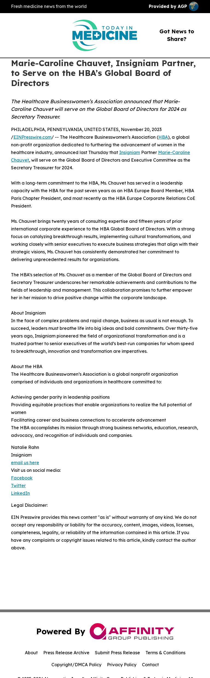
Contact (150, 664)
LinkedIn (20, 493)
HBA (163, 137)
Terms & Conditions (165, 652)
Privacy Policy (121, 664)
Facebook (22, 478)
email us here (25, 462)
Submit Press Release (117, 652)
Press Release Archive (66, 652)
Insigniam (129, 152)
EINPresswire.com (32, 137)
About (31, 652)
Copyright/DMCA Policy (76, 664)
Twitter (18, 485)
